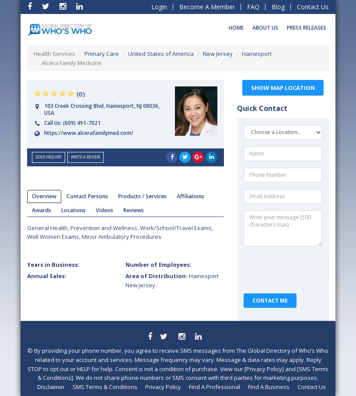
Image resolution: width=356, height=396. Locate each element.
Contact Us (312, 6)
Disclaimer (51, 387)
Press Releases (306, 27)
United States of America (161, 54)
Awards (41, 210)
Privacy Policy (163, 387)
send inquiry (48, 157)
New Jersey (218, 54)
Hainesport (257, 54)
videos (104, 210)
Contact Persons (87, 196)
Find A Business (269, 387)
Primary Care (101, 54)
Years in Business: (53, 265)
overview (44, 196)
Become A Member (207, 6)
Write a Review (85, 157)
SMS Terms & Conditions (105, 387)
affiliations (190, 196)
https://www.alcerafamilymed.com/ (88, 133)
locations (73, 210)
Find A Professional (214, 387)
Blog (278, 6)
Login (159, 6)
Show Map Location (283, 88)
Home (236, 27)
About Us (265, 27)
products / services (142, 196)
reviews (133, 210)
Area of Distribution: (172, 280)
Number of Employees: (159, 265)
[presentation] (283, 270)
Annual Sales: (46, 276)
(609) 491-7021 (82, 123)
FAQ (253, 6)
